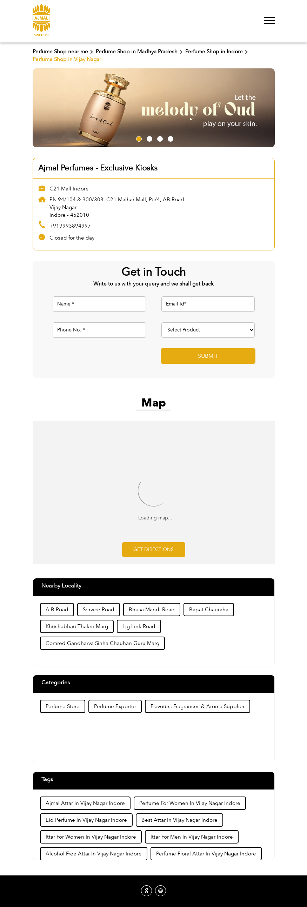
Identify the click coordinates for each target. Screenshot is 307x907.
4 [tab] (169, 138)
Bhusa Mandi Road (152, 609)
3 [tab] (159, 138)
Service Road (98, 609)
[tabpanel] (154, 107)
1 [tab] (138, 138)
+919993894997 (70, 225)
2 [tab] (148, 138)
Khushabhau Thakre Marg (77, 626)
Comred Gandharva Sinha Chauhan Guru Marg (102, 643)
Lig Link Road (138, 626)
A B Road (57, 609)
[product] (208, 330)
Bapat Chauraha (208, 609)
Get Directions (153, 549)
